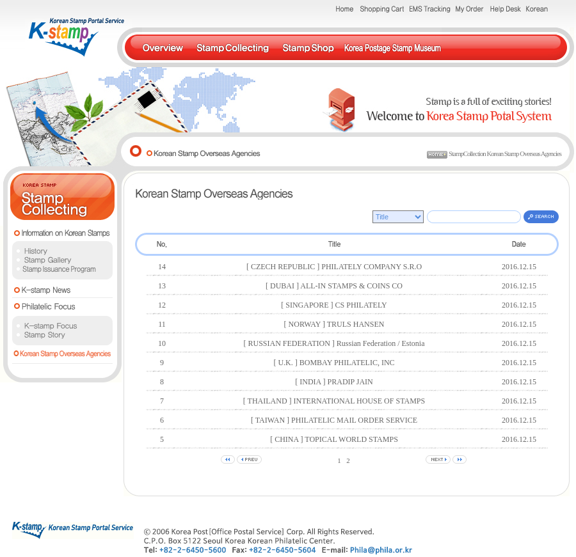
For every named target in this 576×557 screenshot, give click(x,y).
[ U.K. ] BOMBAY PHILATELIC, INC (333, 362)
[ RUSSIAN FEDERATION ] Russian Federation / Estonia (334, 343)
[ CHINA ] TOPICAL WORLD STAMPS (334, 439)
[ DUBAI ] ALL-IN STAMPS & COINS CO (334, 285)
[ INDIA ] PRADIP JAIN (334, 381)
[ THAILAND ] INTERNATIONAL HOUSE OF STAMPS (334, 400)
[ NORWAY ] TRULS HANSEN (334, 324)
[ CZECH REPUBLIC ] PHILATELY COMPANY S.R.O (334, 266)
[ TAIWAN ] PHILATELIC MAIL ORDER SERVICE (334, 420)
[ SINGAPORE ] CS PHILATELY (334, 305)
